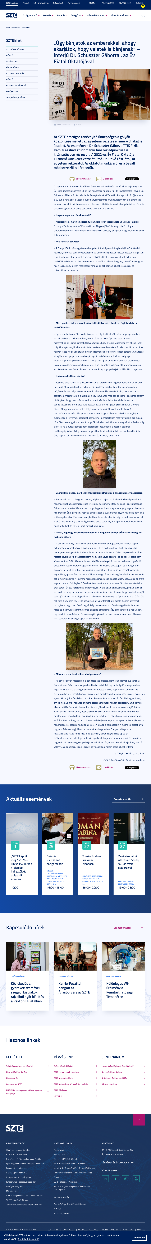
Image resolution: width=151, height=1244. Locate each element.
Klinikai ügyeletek (61, 1213)
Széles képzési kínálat (63, 1066)
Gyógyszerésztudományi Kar (18, 1177)
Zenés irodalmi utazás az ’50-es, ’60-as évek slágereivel (128, 862)
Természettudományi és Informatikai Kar (24, 1204)
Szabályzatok (59, 1154)
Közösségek (12, 91)
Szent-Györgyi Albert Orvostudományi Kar (24, 1195)
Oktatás (47, 15)
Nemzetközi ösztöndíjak (16, 1072)
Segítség (141, 1229)
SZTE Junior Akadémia (63, 1078)
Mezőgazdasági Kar (14, 1186)
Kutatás (61, 15)
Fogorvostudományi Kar (16, 1168)
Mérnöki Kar (11, 1190)
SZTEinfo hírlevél (15, 73)
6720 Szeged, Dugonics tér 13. (119, 1149)
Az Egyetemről (30, 15)
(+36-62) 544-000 (114, 1154)
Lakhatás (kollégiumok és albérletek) (118, 1066)
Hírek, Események (119, 15)
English (139, 3)
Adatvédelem (125, 3)
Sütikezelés (53, 1229)
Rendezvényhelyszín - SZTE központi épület (73, 1172)
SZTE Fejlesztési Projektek (65, 1181)
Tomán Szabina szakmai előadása (91, 860)
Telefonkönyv (108, 3)
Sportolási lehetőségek (112, 1072)
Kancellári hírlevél (16, 85)
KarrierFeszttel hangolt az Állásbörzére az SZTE (74, 988)
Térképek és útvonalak (115, 1162)
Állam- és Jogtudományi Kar (18, 1149)
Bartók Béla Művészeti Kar (17, 1154)
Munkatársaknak (74, 3)
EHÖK (56, 1177)
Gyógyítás (76, 15)
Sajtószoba (12, 61)
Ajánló (9, 55)
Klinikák (57, 1208)
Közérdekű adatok (110, 1229)
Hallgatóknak (58, 3)
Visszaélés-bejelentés (88, 1229)
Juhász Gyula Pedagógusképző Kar (21, 1181)
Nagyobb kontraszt (143, 6)
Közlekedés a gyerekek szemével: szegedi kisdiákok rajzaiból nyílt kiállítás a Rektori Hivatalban (27, 992)
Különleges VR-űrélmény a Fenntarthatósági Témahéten (119, 990)
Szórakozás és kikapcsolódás (114, 1078)
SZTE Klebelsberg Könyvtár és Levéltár (71, 1084)
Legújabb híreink (18, 976)
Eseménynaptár (122, 799)
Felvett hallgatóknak (41, 3)
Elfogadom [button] (139, 1238)
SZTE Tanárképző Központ (17, 1200)
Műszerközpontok (96, 15)
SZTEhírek (26, 27)
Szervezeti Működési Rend (65, 1159)
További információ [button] (28, 1239)
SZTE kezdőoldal (12, 3)
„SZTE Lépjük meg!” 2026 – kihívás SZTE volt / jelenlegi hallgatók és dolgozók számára (21, 867)
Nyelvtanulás (12, 1078)
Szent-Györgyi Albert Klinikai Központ (70, 1204)
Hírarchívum (12, 67)
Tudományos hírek (15, 97)
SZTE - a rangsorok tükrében (66, 1072)
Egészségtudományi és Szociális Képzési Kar (25, 1163)
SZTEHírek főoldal (15, 49)
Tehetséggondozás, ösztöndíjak (19, 1066)
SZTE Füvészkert (61, 1090)
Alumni (92, 3)
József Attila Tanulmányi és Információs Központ (74, 1168)
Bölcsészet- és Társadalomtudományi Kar (24, 1159)
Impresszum (128, 1229)
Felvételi (26, 3)
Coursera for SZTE (14, 1084)
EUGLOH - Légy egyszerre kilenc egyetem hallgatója (24, 1092)
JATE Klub (58, 1096)
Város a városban (109, 1084)
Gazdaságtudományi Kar (16, 1172)
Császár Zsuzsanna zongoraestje (55, 860)
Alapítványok (59, 1149)
